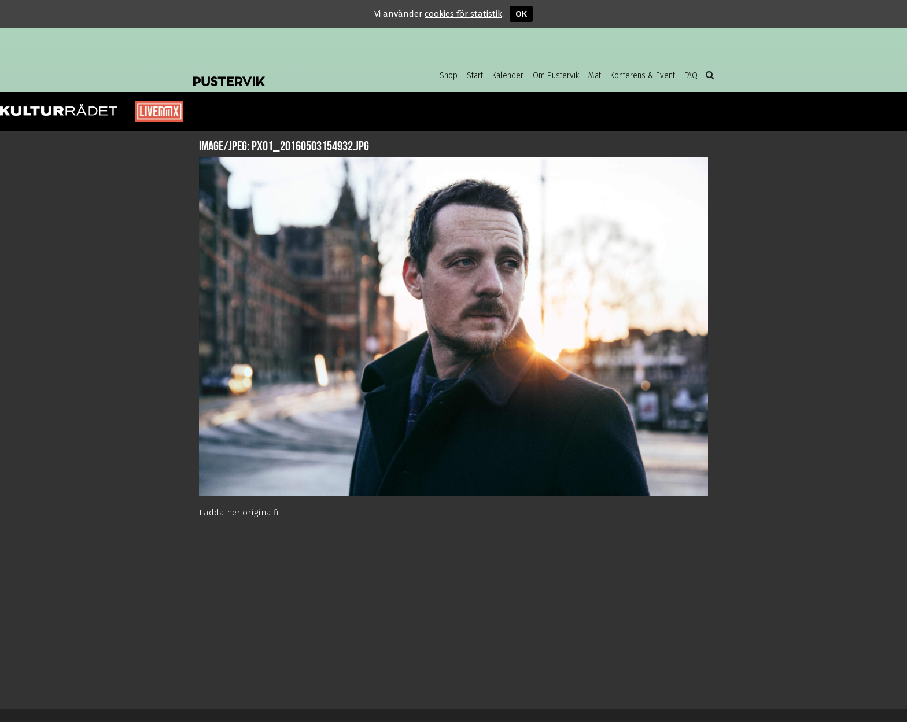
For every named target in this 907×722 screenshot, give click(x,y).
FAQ (691, 75)
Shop (449, 75)
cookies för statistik (463, 14)
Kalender (507, 75)
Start (475, 75)
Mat (594, 75)
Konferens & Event (642, 75)
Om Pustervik (556, 75)
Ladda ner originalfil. (240, 512)
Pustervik (285, 72)
